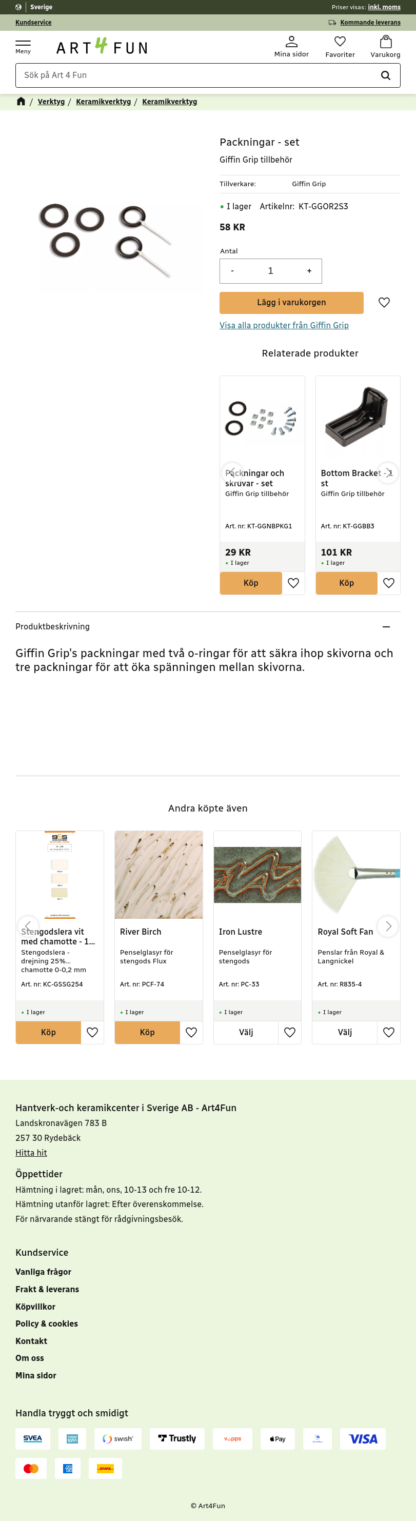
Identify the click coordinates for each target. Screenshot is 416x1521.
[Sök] (385, 76)
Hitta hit (31, 1153)
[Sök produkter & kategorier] (208, 76)
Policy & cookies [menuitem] (46, 1324)
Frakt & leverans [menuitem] (47, 1289)
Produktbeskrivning (52, 627)
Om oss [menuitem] (29, 1358)
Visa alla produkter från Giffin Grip (284, 325)
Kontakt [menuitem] (31, 1341)
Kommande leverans (371, 22)
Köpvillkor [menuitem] (35, 1307)
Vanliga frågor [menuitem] (43, 1272)
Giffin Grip (309, 184)
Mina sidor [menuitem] (35, 1375)
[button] (22, 46)
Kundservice (33, 22)
